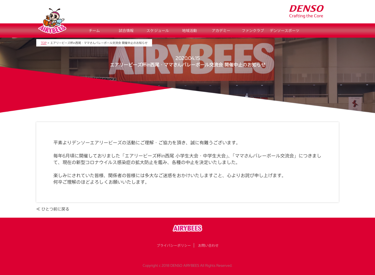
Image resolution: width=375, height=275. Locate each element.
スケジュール (157, 30)
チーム (94, 30)
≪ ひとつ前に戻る (52, 209)
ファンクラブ (253, 30)
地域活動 (189, 30)
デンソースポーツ (284, 30)
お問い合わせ (208, 245)
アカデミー (221, 30)
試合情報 (126, 30)
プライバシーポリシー (174, 245)
